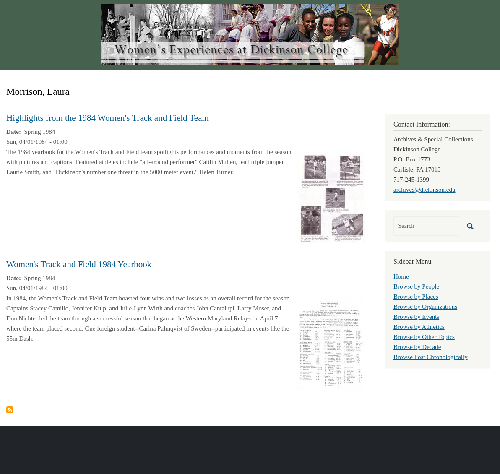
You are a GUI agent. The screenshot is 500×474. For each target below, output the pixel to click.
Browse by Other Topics (424, 336)
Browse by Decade (417, 347)
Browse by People (416, 286)
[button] (331, 196)
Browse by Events (416, 316)
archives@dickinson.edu (424, 189)
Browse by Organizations (425, 306)
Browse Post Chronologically (430, 357)
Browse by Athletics (419, 326)
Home (401, 276)
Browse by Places (415, 296)
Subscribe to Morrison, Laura (9, 409)
